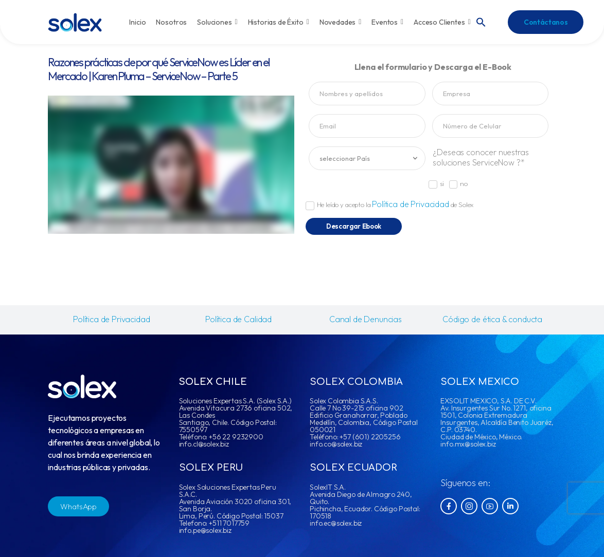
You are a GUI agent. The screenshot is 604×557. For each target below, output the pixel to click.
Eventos (387, 22)
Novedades (340, 22)
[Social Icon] (448, 506)
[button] (481, 21)
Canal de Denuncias (365, 319)
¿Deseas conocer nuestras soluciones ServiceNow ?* (480, 157)
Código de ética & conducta (492, 319)
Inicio (137, 22)
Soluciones (217, 22)
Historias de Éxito (278, 22)
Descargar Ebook (353, 226)
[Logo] (75, 22)
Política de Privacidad (410, 204)
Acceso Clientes (442, 22)
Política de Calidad (238, 319)
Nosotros (171, 22)
